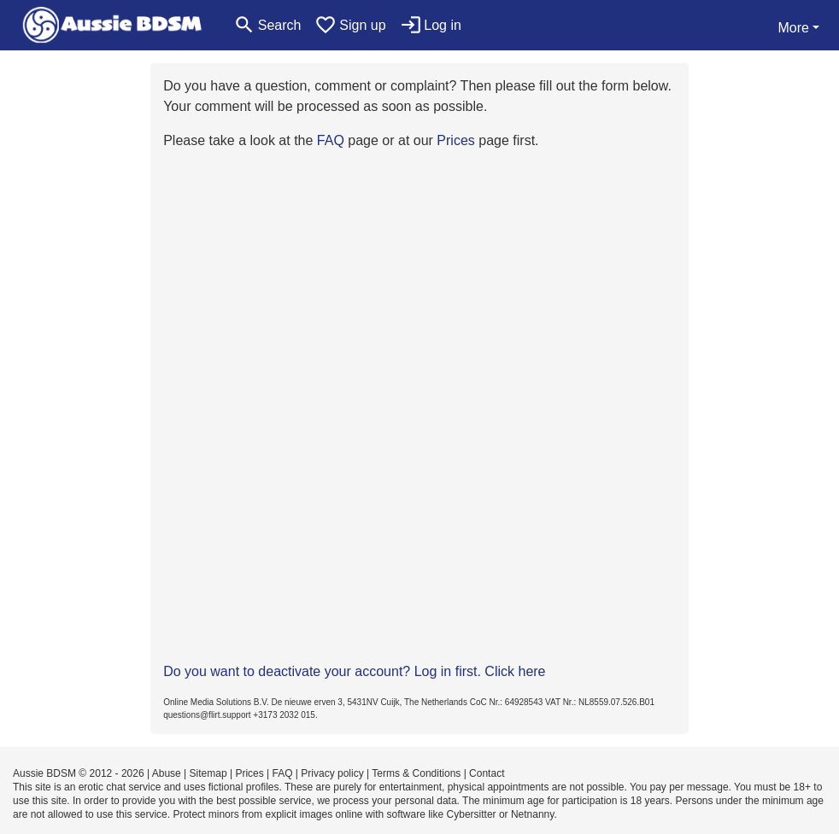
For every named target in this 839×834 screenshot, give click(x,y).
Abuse (166, 773)
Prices (455, 140)
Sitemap (208, 773)
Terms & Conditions (416, 773)
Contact (486, 773)
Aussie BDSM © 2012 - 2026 (78, 773)
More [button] (792, 27)
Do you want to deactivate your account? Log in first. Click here (354, 671)
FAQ (330, 140)
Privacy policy (332, 773)
